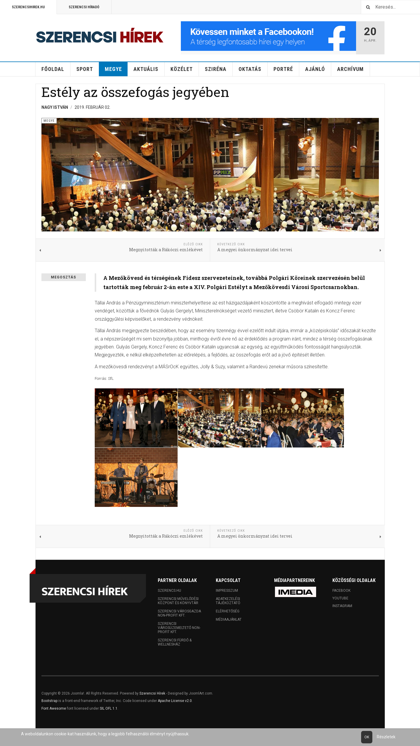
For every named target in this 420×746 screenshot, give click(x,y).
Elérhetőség (227, 611)
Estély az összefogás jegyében (135, 91)
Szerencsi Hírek (152, 693)
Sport (84, 69)
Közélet (181, 69)
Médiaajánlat (229, 619)
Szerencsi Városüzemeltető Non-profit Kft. (179, 628)
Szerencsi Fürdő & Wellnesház (175, 642)
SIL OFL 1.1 (109, 708)
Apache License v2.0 (175, 701)
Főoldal (52, 69)
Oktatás (250, 69)
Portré (283, 69)
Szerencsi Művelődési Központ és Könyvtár (178, 601)
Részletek (386, 736)
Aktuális (145, 69)
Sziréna (215, 69)
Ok (366, 737)
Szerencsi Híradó (84, 7)
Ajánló (315, 69)
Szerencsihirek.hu (28, 7)
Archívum (350, 69)
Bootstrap (49, 701)
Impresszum (227, 590)
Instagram (342, 606)
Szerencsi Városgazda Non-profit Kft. (179, 613)
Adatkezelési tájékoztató (228, 601)
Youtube (340, 598)
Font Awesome (53, 708)
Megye (113, 69)
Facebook (341, 590)
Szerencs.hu (169, 590)
